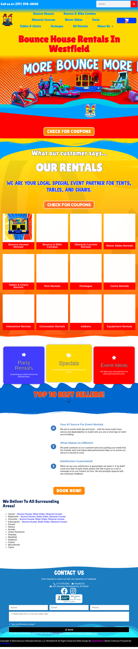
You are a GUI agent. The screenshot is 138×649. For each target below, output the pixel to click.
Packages (57, 26)
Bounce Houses (43, 14)
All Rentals (80, 26)
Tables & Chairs (30, 26)
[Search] (134, 4)
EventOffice (5, 645)
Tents (95, 20)
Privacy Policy (65, 635)
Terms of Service (84, 635)
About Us (105, 26)
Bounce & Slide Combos (80, 14)
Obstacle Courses (43, 20)
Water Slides (74, 20)
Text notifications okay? (23, 626)
